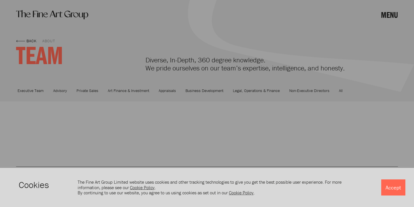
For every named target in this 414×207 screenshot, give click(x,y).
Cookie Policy (142, 187)
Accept (393, 187)
